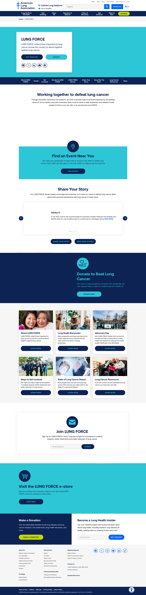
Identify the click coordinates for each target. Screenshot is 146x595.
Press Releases (23, 580)
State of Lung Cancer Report (75, 555)
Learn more (36, 348)
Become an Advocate (50, 561)
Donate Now (89, 294)
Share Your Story (61, 241)
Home (21, 19)
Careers (21, 568)
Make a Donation (31, 537)
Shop (98, 1)
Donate (124, 14)
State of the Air (71, 553)
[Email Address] (94, 537)
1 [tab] (70, 231)
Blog (103, 1)
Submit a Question (72, 569)
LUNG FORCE (110, 1)
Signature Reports (73, 550)
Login (128, 1)
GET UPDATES (116, 537)
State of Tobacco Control (74, 558)
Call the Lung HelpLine (50, 5)
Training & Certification (50, 575)
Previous (21, 218)
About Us (22, 550)
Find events (73, 171)
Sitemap (38, 589)
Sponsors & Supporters (50, 566)
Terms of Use (23, 589)
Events (93, 1)
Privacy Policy (47, 589)
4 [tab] (75, 231)
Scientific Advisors (24, 558)
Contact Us (71, 564)
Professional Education (51, 571)
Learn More (73, 348)
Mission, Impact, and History (27, 553)
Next (125, 218)
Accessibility (131, 589)
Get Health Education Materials (52, 577)
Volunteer (46, 555)
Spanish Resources (73, 575)
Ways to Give (47, 558)
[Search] (106, 6)
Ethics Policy (58, 589)
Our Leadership (23, 555)
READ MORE (108, 219)
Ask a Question (45, 8)
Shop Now (31, 502)
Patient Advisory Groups (25, 561)
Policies (31, 589)
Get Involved (32, 57)
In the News (22, 566)
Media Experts (23, 577)
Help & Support (120, 1)
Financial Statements (24, 563)
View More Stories (85, 241)
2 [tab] (72, 231)
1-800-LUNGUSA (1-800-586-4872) (77, 567)
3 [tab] (74, 231)
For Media (22, 574)
